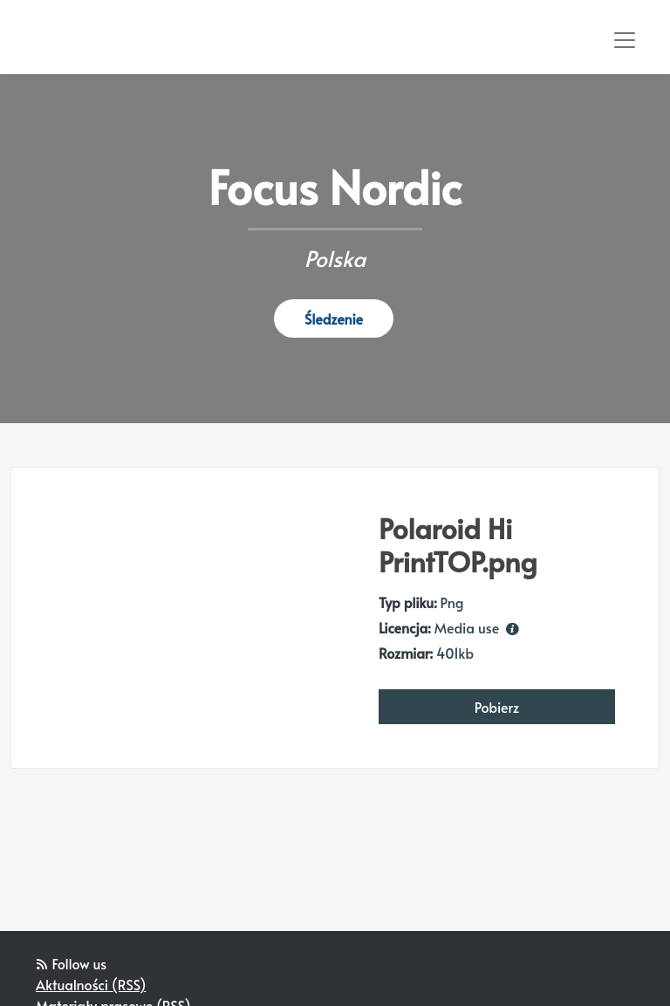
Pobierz (497, 706)
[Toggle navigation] (624, 40)
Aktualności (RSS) (91, 984)
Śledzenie (333, 318)
